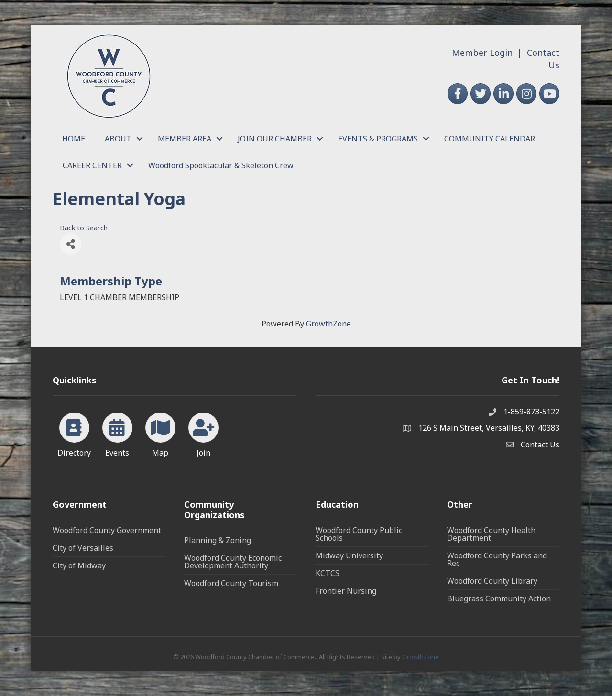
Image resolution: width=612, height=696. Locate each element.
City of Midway (79, 565)
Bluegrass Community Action (499, 598)
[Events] (117, 433)
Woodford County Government (107, 530)
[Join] (203, 433)
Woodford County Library (492, 581)
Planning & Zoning (217, 540)
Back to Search (84, 227)
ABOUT (118, 138)
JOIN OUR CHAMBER (275, 138)
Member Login (482, 52)
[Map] (160, 433)
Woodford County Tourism (231, 583)
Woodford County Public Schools (359, 534)
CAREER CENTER (92, 165)
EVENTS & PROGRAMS (378, 138)
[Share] (70, 244)
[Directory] (74, 433)
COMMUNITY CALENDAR (489, 138)
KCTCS (327, 573)
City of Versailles (83, 548)
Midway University (349, 555)
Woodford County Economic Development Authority (233, 562)
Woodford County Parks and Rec (497, 559)
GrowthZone (328, 323)
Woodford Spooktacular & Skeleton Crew (221, 165)
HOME (73, 138)
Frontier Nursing (346, 591)
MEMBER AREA (184, 138)
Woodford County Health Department (491, 534)
